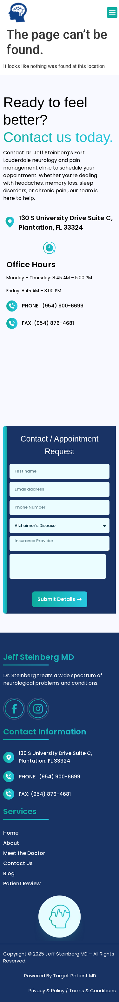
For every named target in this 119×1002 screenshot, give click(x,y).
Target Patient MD (74, 975)
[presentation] (58, 566)
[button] (112, 12)
